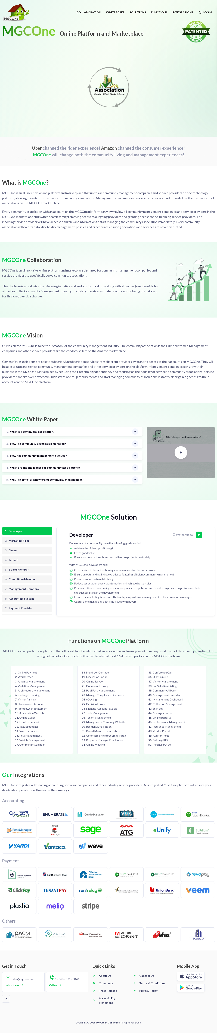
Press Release (108, 990)
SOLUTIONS (137, 12)
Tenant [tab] (11, 560)
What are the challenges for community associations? (43, 468)
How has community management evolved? (36, 456)
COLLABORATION (88, 12)
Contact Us (146, 975)
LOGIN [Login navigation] (205, 12)
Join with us (14, 985)
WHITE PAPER (115, 12)
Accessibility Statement (107, 1000)
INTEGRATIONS (182, 12)
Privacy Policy (148, 990)
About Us (105, 975)
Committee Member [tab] (20, 579)
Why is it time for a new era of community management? (45, 480)
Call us (55, 985)
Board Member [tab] (17, 569)
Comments (106, 983)
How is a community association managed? (36, 444)
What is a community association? (30, 432)
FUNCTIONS (159, 12)
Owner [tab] (11, 550)
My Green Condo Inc (108, 1022)
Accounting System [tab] (19, 598)
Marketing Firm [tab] (17, 540)
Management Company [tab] (22, 589)
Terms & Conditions (152, 983)
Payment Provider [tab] (19, 608)
